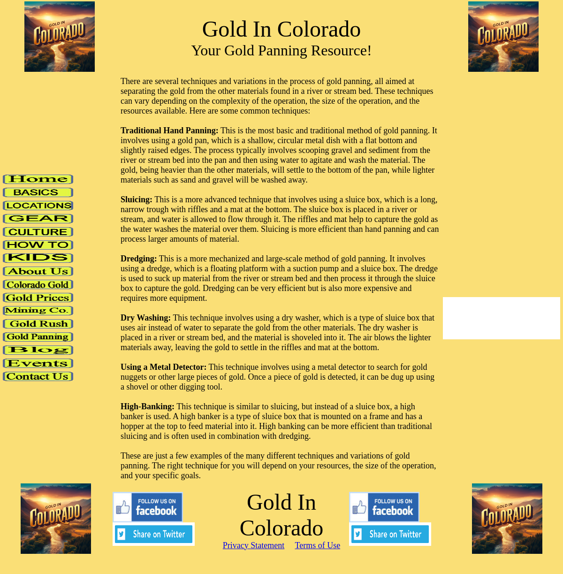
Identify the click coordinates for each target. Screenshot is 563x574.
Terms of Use (317, 545)
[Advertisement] (495, 226)
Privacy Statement (253, 545)
